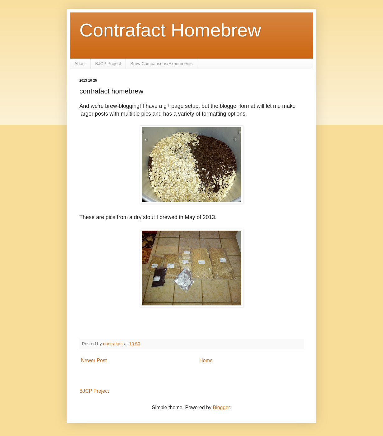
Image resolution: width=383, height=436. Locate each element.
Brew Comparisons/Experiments (161, 63)
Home (206, 360)
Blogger (221, 407)
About (80, 63)
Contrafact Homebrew (170, 30)
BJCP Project (108, 63)
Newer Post (94, 360)
